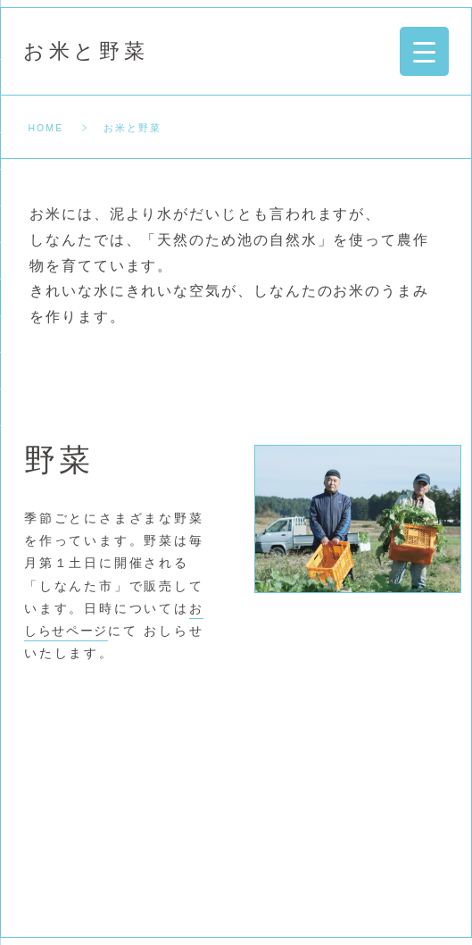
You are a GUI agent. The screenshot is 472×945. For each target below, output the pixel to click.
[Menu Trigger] (424, 51)
